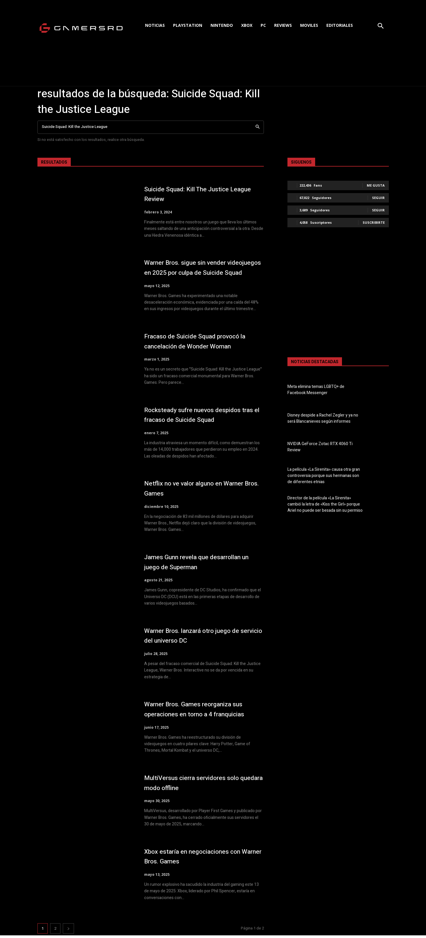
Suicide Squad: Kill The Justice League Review (193, 194)
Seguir (378, 197)
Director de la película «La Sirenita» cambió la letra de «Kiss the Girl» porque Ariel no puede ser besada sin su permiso (325, 504)
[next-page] (68, 931)
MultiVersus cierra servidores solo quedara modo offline (198, 785)
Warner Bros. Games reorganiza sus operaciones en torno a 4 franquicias (203, 712)
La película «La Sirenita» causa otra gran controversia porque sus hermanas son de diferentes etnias (323, 475)
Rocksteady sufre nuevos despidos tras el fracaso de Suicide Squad (200, 417)
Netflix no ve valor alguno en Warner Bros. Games (202, 491)
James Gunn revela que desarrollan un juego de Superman (200, 564)
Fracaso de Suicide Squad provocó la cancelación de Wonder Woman (203, 344)
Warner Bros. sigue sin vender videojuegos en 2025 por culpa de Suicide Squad (198, 269)
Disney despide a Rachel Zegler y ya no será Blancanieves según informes (322, 418)
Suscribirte (374, 222)
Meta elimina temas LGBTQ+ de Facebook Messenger (315, 390)
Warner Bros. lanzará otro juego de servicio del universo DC (200, 638)
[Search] (257, 127)
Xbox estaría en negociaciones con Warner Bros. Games (200, 859)
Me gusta (376, 185)
